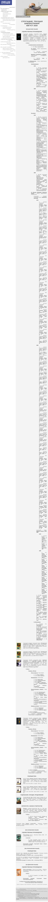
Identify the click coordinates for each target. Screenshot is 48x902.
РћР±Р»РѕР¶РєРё (6, 36)
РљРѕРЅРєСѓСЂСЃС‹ (7, 27)
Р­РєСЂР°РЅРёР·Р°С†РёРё (8, 37)
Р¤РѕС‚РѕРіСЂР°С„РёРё (8, 33)
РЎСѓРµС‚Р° (5, 16)
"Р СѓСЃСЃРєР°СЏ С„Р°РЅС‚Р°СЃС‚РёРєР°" (25, 890)
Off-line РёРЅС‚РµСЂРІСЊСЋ (9, 19)
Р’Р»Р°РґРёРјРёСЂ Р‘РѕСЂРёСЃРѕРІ (30, 895)
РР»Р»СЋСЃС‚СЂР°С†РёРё (9, 35)
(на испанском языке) (31, 830)
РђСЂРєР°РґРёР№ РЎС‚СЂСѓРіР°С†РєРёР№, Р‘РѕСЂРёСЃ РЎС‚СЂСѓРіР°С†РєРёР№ (32, 891)
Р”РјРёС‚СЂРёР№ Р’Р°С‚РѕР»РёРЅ (24, 893)
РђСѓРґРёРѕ (5, 15)
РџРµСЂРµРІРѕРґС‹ (7, 13)
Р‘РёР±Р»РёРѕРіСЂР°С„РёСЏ (9, 49)
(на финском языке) (32, 864)
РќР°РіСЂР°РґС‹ (6, 57)
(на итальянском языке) (32, 848)
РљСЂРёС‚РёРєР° (6, 23)
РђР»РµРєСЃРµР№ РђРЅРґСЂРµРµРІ (24, 894)
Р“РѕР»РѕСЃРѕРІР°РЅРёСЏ (8, 53)
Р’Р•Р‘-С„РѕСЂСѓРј (7, 28)
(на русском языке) (32, 29)
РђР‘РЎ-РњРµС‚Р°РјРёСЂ (8, 48)
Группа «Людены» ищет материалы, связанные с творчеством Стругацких (32, 884)
